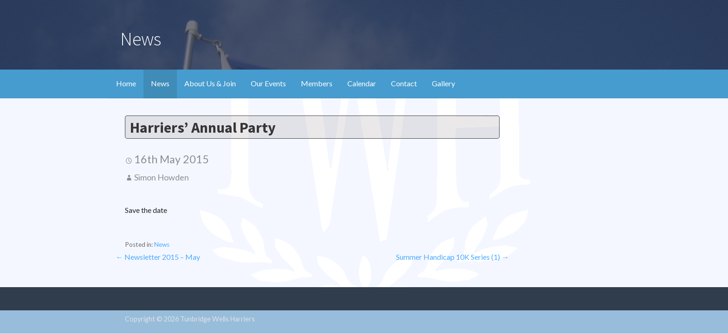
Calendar (361, 83)
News (160, 83)
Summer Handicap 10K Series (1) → (452, 256)
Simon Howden (161, 177)
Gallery (443, 83)
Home (126, 83)
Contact (404, 83)
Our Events (268, 83)
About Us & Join (210, 83)
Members (316, 83)
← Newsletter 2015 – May (158, 256)
